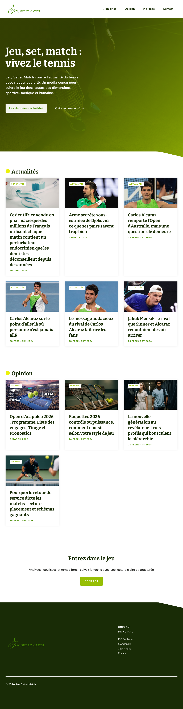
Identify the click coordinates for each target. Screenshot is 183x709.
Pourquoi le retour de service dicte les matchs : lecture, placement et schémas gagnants (32, 503)
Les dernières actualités (26, 108)
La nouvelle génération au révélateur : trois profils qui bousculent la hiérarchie (149, 427)
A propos (149, 8)
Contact (168, 8)
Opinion (130, 8)
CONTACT (92, 581)
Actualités (109, 8)
